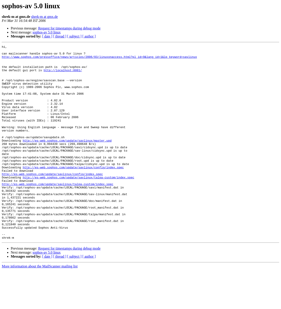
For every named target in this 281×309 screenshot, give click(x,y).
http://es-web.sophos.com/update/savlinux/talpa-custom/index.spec (78, 204)
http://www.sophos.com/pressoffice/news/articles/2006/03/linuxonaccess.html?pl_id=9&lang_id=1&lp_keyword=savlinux (99, 59)
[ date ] (47, 36)
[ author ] (89, 36)
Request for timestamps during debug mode (69, 28)
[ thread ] (59, 36)
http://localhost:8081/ (63, 75)
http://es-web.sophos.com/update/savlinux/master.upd (67, 160)
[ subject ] (74, 36)
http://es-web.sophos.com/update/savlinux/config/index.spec (73, 192)
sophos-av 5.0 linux (47, 32)
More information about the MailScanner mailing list (40, 305)
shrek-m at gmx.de (44, 17)
